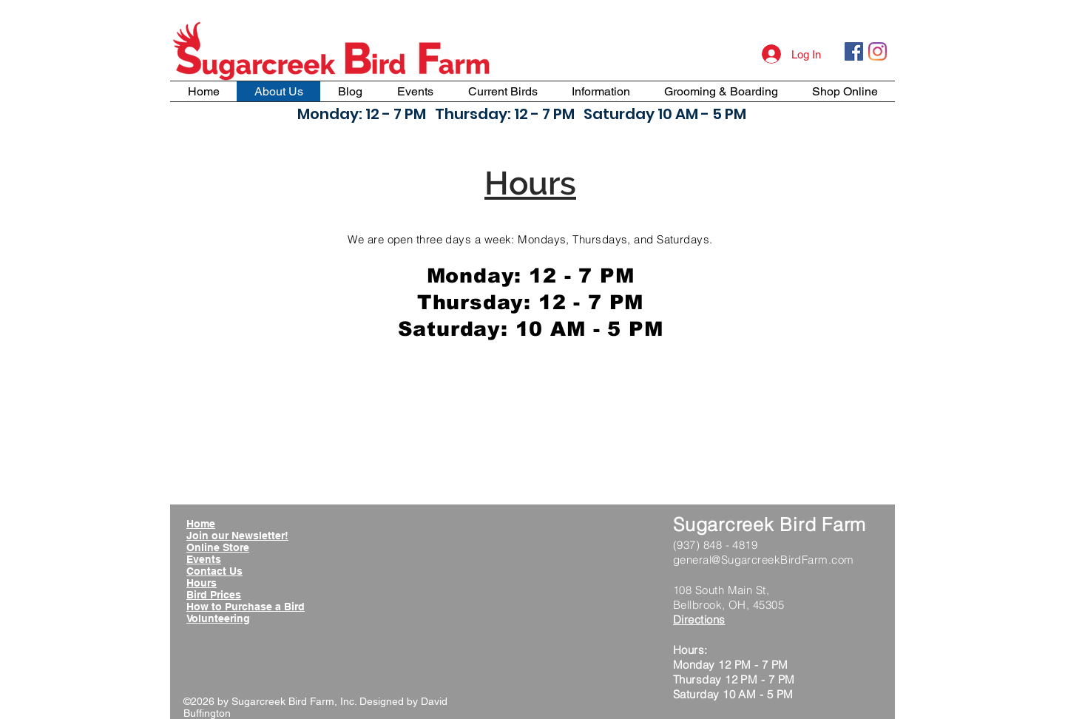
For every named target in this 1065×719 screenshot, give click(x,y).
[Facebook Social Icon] (854, 51)
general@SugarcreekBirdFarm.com (763, 560)
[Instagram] (877, 51)
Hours (201, 583)
